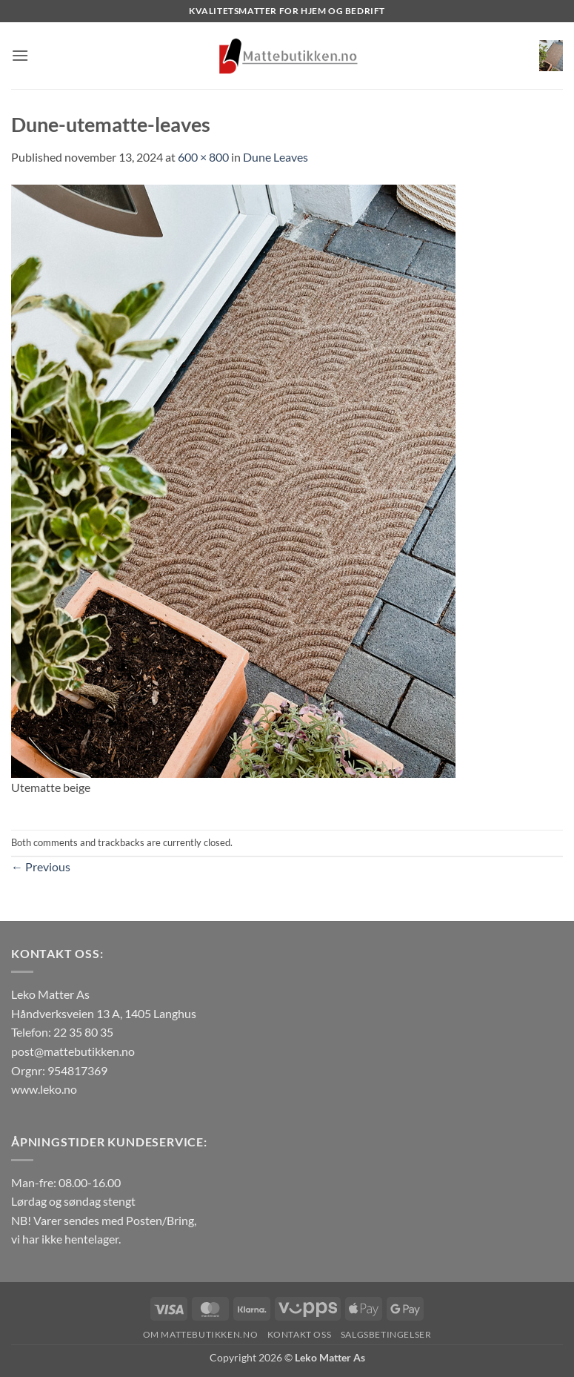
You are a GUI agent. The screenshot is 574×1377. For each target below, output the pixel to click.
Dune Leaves (275, 157)
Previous (40, 866)
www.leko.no (44, 1089)
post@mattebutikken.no (73, 1051)
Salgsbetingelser (386, 1334)
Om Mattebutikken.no (200, 1334)
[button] (20, 55)
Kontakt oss (299, 1334)
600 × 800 (203, 157)
